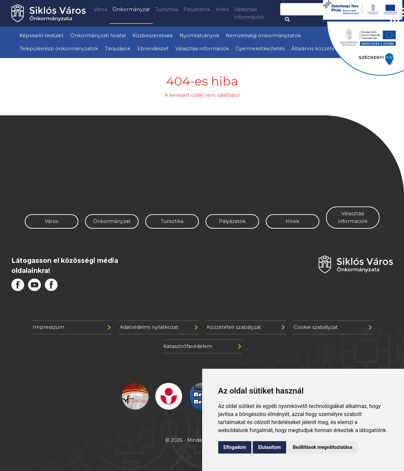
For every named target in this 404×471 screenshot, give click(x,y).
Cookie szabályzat (333, 327)
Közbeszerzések (153, 36)
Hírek (222, 9)
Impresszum (71, 327)
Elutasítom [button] (269, 447)
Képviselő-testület (41, 36)
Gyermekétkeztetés (260, 49)
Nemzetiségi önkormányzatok (263, 36)
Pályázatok (196, 9)
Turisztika (166, 9)
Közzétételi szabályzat (246, 327)
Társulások (118, 49)
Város (100, 9)
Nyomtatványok (199, 36)
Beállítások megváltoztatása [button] (322, 447)
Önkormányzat (131, 9)
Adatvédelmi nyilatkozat (158, 327)
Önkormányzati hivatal (98, 36)
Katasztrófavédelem (202, 346)
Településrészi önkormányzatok (58, 49)
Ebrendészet (153, 49)
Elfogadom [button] (235, 447)
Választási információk (249, 13)
